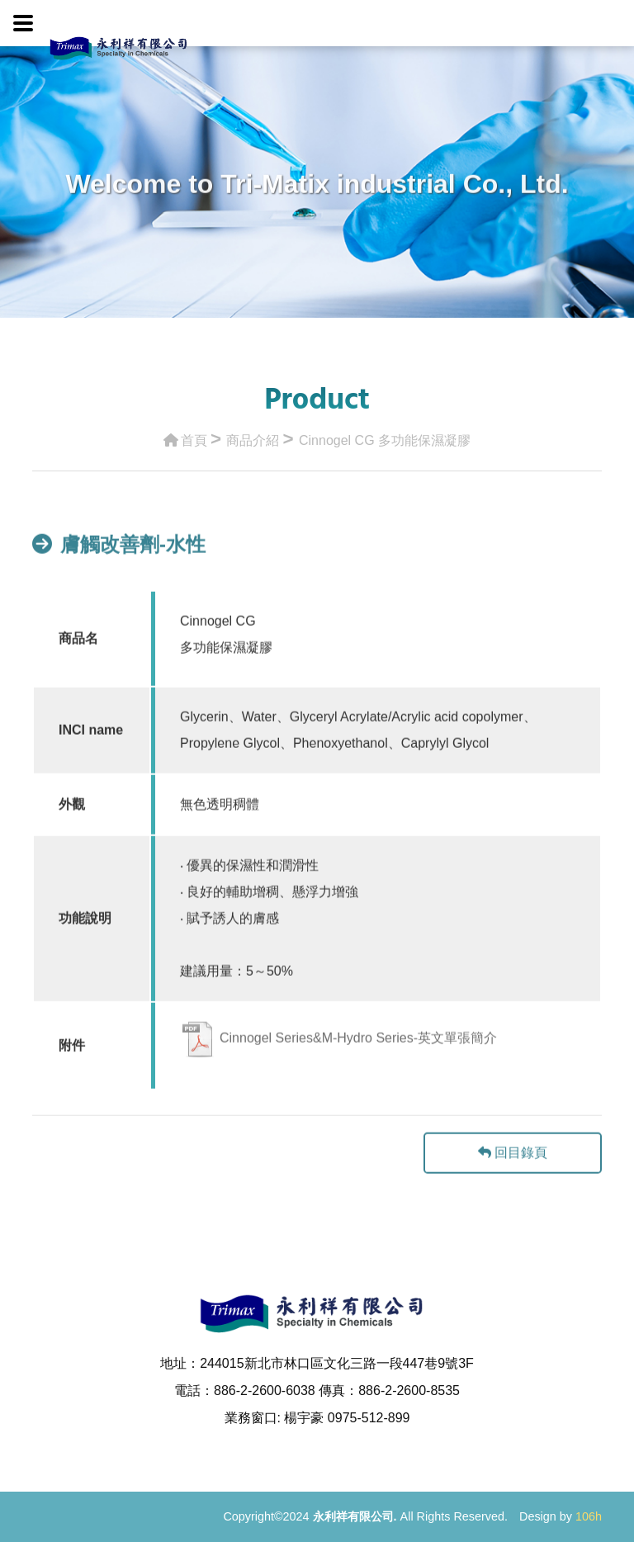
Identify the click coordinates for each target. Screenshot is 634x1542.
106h (588, 1516)
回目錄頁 (512, 1185)
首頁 (185, 436)
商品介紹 (252, 436)
